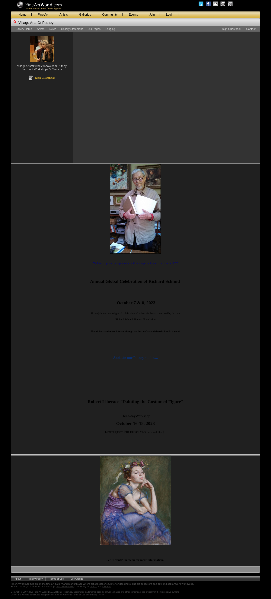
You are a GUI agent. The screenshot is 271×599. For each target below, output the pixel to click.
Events (133, 14)
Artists (63, 14)
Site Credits (77, 578)
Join (152, 14)
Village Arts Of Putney (35, 23)
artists (93, 586)
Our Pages (94, 28)
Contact (251, 28)
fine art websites (65, 586)
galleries (106, 586)
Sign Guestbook (231, 28)
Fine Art (43, 14)
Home (22, 14)
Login (169, 14)
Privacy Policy (35, 578)
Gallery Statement (72, 28)
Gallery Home (23, 28)
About (18, 578)
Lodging (110, 28)
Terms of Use (56, 578)
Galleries (85, 14)
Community (109, 14)
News (52, 28)
